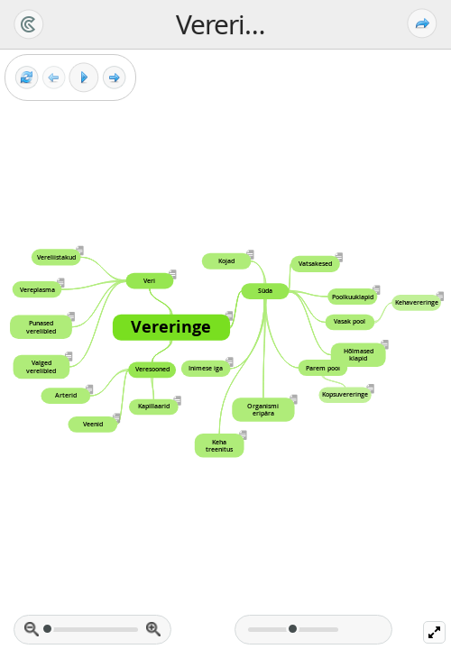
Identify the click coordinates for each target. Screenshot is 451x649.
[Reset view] (26, 78)
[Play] (84, 77)
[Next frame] (114, 78)
